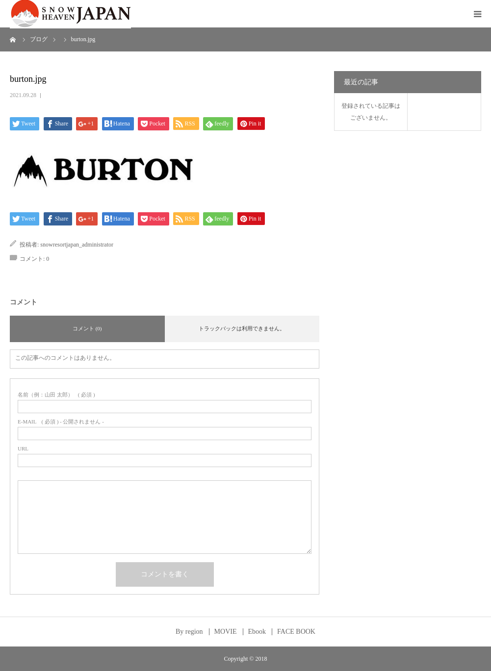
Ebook (257, 631)
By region (189, 631)
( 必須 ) (56, 395)
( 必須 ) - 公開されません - (61, 421)
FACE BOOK (296, 631)
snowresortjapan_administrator (76, 244)
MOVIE (225, 631)
